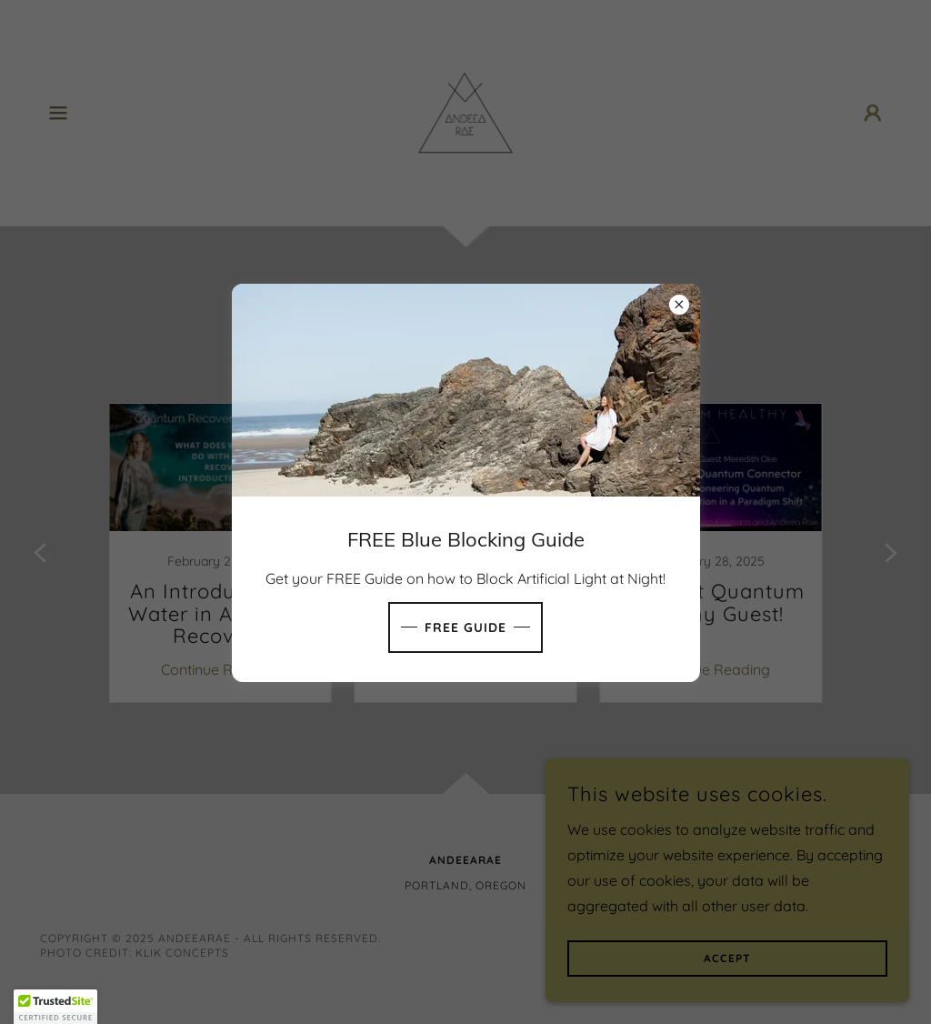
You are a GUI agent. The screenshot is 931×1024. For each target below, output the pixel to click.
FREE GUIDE (465, 627)
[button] (55, 1006)
